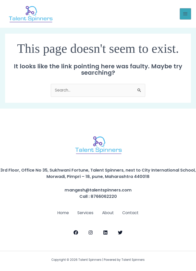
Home (60, 212)
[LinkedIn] (105, 232)
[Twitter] (120, 232)
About (109, 212)
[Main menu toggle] (185, 13)
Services (85, 212)
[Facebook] (76, 232)
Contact (133, 212)
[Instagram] (90, 232)
